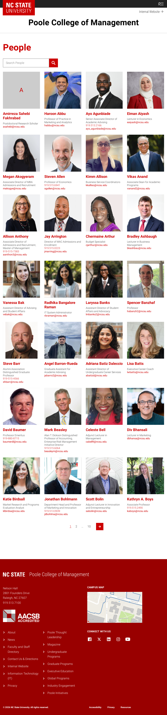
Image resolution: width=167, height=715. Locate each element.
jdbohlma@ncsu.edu (56, 514)
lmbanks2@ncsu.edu (98, 314)
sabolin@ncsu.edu (96, 511)
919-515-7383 (11, 251)
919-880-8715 (11, 438)
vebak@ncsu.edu (13, 314)
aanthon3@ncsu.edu (15, 254)
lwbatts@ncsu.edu (137, 372)
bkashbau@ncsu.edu (139, 248)
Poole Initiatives (57, 693)
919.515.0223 (52, 248)
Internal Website (18, 666)
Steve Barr (11, 364)
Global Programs (58, 678)
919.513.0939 (52, 511)
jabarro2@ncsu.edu (55, 375)
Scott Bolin (95, 499)
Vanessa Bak (13, 303)
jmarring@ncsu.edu (55, 251)
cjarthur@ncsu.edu (97, 245)
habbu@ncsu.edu (54, 125)
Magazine (53, 644)
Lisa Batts (135, 364)
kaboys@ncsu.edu (137, 511)
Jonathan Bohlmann (60, 499)
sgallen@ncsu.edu (54, 188)
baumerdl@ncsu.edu (15, 441)
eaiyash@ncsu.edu (138, 122)
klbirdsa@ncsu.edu (14, 511)
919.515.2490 (135, 507)
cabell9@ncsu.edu (96, 441)
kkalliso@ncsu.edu (96, 185)
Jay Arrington (55, 236)
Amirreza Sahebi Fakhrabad (16, 116)
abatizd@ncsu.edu (96, 375)
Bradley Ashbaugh (142, 236)
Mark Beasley (55, 430)
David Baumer (14, 430)
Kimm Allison (96, 177)
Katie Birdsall (14, 499)
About (11, 632)
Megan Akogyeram (18, 177)
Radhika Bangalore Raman (59, 305)
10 (89, 526)
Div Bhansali (137, 430)
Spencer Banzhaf (141, 303)
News (11, 639)
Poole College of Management (83, 22)
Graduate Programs (60, 664)
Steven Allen (54, 177)
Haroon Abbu (55, 114)
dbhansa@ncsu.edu (138, 438)
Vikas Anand (137, 177)
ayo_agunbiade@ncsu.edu (101, 128)
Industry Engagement (61, 685)
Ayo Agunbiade (98, 114)
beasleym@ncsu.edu (56, 451)
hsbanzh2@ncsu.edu (139, 311)
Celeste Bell (95, 430)
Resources (126, 707)
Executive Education (60, 671)
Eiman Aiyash (138, 114)
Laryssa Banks (98, 303)
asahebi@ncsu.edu (14, 126)
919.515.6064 (52, 448)
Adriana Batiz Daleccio (104, 364)
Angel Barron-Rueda (61, 364)
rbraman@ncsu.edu (55, 315)
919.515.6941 (52, 185)
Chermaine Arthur (100, 236)
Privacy (12, 685)
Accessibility (95, 707)
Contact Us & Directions (23, 659)
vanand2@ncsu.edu (138, 188)
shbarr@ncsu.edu (13, 381)
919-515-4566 (11, 378)
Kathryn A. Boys (140, 499)
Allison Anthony (15, 236)
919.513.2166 (94, 125)
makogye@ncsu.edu (14, 188)
